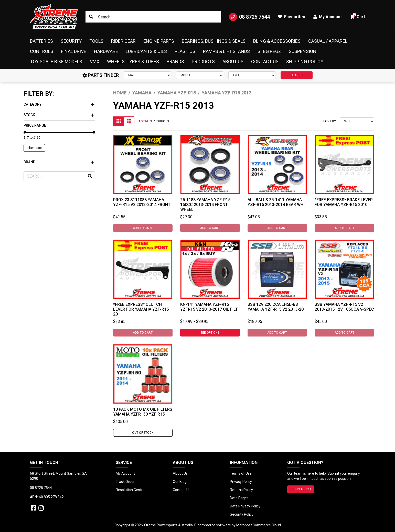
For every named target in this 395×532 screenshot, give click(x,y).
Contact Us (265, 61)
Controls (41, 51)
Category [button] (59, 104)
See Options (209, 332)
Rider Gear (123, 41)
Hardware (106, 51)
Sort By (329, 121)
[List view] (129, 121)
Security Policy (241, 514)
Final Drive (73, 51)
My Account (125, 473)
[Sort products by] (357, 121)
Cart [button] (357, 16)
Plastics (185, 51)
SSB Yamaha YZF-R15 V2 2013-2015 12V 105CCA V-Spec (344, 307)
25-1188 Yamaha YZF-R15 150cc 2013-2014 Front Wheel (205, 204)
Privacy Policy (241, 482)
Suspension (302, 51)
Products (203, 61)
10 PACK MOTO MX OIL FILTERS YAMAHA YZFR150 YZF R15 (142, 412)
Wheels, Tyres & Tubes (133, 61)
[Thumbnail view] (118, 121)
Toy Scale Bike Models (56, 61)
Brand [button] (59, 162)
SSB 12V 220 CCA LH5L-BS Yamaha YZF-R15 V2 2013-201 (277, 307)
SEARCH (297, 75)
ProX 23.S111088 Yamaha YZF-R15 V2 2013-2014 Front (141, 202)
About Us (232, 61)
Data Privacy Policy (245, 506)
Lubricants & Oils (146, 51)
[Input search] (153, 17)
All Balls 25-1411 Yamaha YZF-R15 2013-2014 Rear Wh (275, 202)
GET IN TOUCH (301, 489)
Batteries (41, 41)
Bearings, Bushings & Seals (213, 41)
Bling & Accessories (277, 41)
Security (71, 41)
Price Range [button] (35, 125)
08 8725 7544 (249, 17)
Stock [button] (59, 115)
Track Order (125, 482)
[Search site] (91, 17)
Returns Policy (241, 490)
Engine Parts (158, 41)
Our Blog (180, 482)
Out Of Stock (142, 433)
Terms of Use (241, 473)
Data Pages (239, 498)
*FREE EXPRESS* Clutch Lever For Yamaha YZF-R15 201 (141, 309)
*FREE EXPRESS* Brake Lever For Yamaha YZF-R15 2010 (344, 202)
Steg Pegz (269, 51)
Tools (96, 41)
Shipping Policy (304, 61)
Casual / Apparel (327, 41)
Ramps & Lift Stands (226, 51)
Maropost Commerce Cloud (258, 525)
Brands (175, 61)
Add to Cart (143, 228)
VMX (94, 61)
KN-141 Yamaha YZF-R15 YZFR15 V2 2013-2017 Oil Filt (209, 307)
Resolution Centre (130, 490)
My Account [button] (327, 16)
